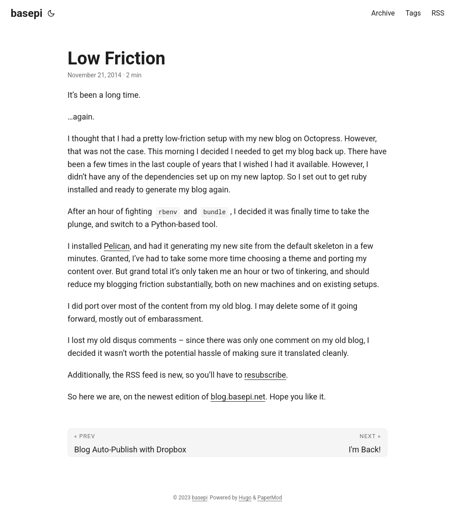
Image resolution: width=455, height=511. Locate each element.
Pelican (117, 246)
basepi (26, 13)
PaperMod (269, 498)
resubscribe (265, 374)
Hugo (245, 498)
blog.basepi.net (238, 396)
